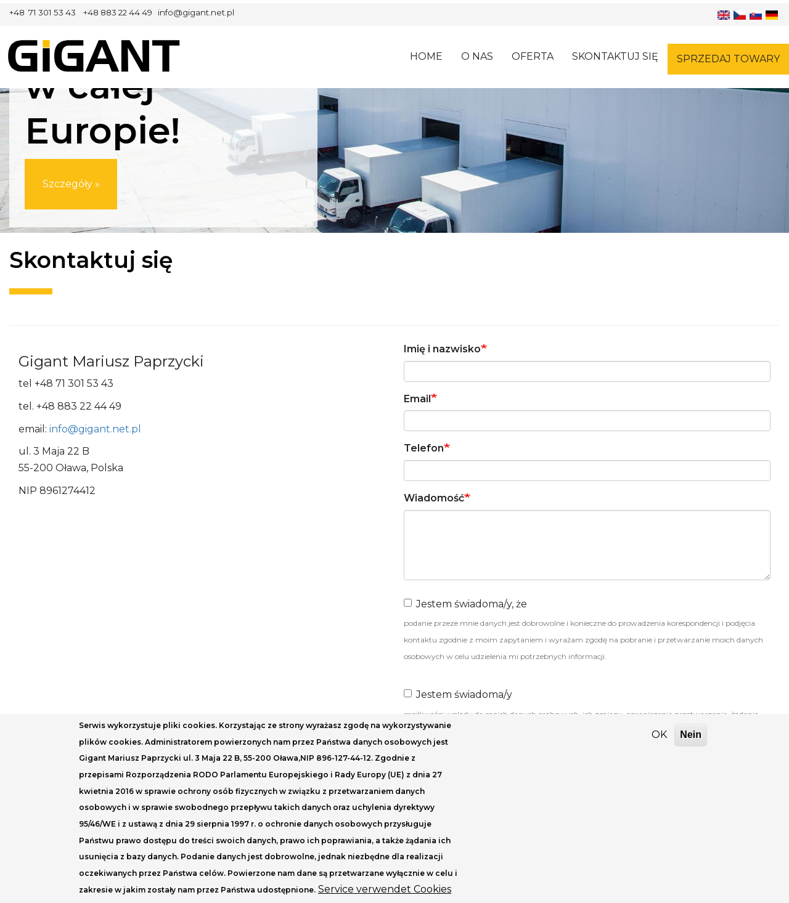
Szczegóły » (71, 189)
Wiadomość (434, 498)
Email (417, 399)
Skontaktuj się (615, 56)
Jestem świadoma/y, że (465, 604)
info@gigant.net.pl (95, 429)
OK (659, 744)
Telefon (424, 448)
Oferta (533, 56)
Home (426, 56)
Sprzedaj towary (728, 59)
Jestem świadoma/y (458, 694)
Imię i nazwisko (442, 349)
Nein (690, 744)
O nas (477, 56)
